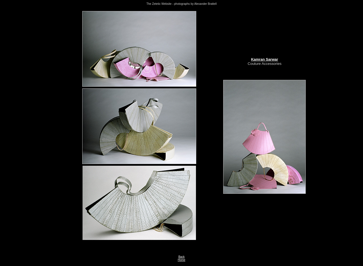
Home (181, 259)
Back (181, 256)
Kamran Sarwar (264, 59)
